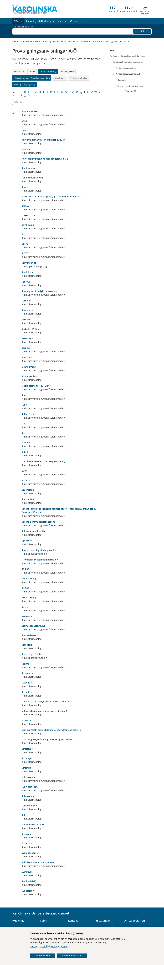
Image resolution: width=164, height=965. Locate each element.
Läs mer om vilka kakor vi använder (49, 945)
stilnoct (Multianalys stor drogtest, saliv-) (44, 710)
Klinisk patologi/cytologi (24, 84)
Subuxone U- (28, 805)
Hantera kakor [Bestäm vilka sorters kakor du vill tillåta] (42, 955)
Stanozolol (27, 644)
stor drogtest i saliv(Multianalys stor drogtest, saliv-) (50, 729)
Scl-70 (25, 234)
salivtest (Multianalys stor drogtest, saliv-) (45, 158)
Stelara (25, 663)
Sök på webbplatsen (24, 31)
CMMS (32, 71)
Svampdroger (29, 852)
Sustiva (25, 833)
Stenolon (26, 673)
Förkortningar (121, 80)
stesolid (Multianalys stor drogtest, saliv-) (44, 701)
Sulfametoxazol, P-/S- (33, 824)
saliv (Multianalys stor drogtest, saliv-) (43, 139)
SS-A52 (25, 569)
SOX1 (24, 470)
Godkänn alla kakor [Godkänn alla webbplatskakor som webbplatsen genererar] (72, 955)
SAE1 (24, 120)
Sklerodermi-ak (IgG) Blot (35, 385)
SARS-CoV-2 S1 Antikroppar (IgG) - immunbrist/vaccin (51, 196)
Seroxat (26, 319)
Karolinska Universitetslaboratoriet (86, 41)
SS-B (24, 606)
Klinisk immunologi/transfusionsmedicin (32, 78)
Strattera (26, 748)
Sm (23, 423)
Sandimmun (28, 168)
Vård (23, 41)
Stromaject (28, 758)
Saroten (26, 187)
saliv (24, 130)
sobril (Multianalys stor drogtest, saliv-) (43, 461)
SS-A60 (25, 588)
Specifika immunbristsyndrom (38, 521)
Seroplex (26, 300)
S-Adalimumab (30, 111)
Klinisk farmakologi (48, 71)
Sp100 (25, 480)
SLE (23, 404)
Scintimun (27, 224)
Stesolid (26, 682)
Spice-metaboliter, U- (33, 531)
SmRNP (26, 442)
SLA (24, 395)
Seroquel (26, 310)
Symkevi (26, 871)
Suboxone (27, 796)
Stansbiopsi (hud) (31, 654)
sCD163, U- (27, 215)
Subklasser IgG (30, 786)
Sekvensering (29, 262)
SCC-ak (25, 205)
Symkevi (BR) (29, 881)
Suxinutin (27, 843)
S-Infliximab (28, 366)
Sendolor (26, 272)
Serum (25, 347)
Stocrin (25, 720)
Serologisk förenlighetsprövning (39, 291)
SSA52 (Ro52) (29, 578)
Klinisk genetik (67, 71)
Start (16, 41)
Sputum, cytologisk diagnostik (38, 550)
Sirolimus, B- (28, 376)
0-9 (32, 95)
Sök (142, 30)
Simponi (26, 357)
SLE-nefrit (27, 414)
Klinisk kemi (59, 78)
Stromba (26, 767)
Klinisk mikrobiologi (78, 78)
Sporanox (27, 540)
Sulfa (24, 815)
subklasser (27, 777)
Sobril (25, 451)
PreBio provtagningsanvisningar (129, 86)
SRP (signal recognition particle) (39, 559)
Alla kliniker (19, 71)
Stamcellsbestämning (33, 625)
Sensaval (26, 281)
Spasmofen (28, 489)
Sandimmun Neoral (32, 177)
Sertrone (26, 338)
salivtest (26, 149)
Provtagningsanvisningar (117, 41)
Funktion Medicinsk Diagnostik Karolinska (47, 41)
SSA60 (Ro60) (29, 597)
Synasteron (28, 890)
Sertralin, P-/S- (29, 328)
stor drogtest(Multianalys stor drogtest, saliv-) (47, 739)
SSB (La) (26, 616)
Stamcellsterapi (30, 635)
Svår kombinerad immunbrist (38, 862)
